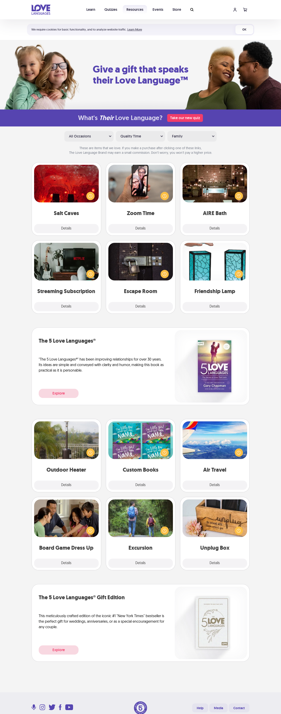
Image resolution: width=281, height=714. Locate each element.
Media (218, 708)
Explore (58, 393)
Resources (134, 9)
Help (200, 708)
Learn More (134, 29)
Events (158, 9)
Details (66, 228)
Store (176, 9)
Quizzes (110, 9)
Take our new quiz (185, 117)
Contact (239, 708)
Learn (90, 9)
